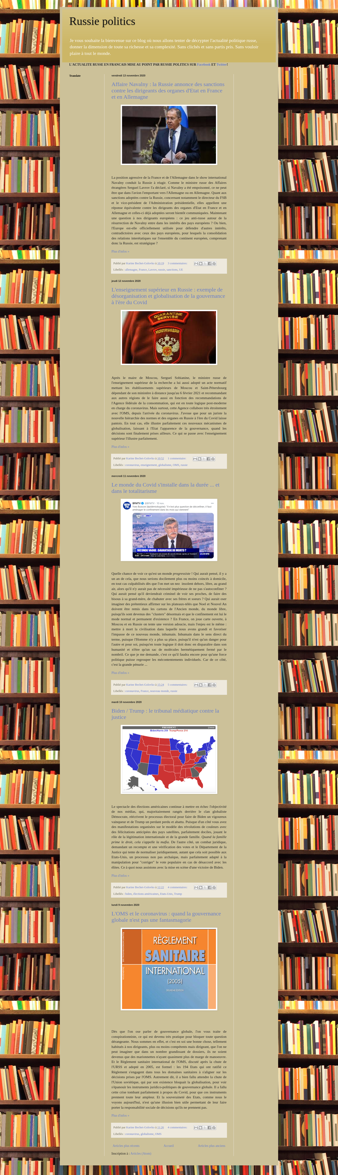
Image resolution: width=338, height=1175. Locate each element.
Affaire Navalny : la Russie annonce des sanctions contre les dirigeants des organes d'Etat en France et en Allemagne (167, 90)
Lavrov (152, 269)
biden (128, 893)
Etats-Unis (166, 893)
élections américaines (146, 893)
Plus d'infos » (120, 251)
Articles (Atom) (141, 1153)
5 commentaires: (178, 684)
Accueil (169, 1146)
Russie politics (102, 21)
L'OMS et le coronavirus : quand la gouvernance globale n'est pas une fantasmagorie (166, 917)
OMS (176, 465)
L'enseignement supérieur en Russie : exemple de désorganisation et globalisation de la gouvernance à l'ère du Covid (168, 296)
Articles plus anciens (211, 1146)
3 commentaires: (178, 263)
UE (181, 269)
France (143, 269)
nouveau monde (159, 691)
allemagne (131, 269)
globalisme (164, 465)
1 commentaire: (177, 458)
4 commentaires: (178, 887)
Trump (178, 893)
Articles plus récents (126, 1146)
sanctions (172, 269)
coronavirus (132, 465)
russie (161, 269)
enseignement (149, 465)
